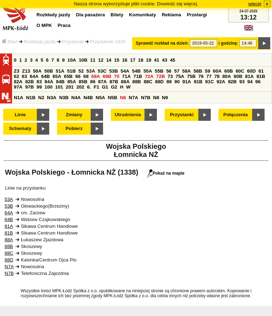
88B (136, 81)
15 (116, 60)
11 (93, 60)
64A (34, 76)
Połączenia (235, 114)
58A (186, 71)
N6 (123, 97)
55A (147, 71)
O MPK (44, 25)
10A (71, 60)
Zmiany (74, 114)
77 (209, 76)
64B (45, 76)
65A (56, 76)
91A (186, 81)
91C (209, 81)
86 (92, 81)
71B (138, 76)
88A (125, 81)
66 (78, 76)
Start (9, 41)
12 (100, 60)
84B (60, 81)
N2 (41, 97)
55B (159, 71)
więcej (254, 3)
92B (232, 81)
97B (29, 87)
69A (95, 76)
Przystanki (73, 41)
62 (16, 76)
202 (80, 87)
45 (172, 60)
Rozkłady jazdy (40, 41)
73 (170, 76)
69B (107, 76)
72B (160, 76)
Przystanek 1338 (107, 41)
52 (81, 71)
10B (83, 60)
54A (125, 71)
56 (168, 71)
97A (18, 87)
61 (261, 71)
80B (238, 76)
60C (240, 71)
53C (102, 71)
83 (39, 81)
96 (258, 81)
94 (250, 81)
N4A (76, 97)
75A (180, 76)
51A (60, 71)
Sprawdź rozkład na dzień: (162, 43)
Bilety (116, 14)
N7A (133, 97)
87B (113, 81)
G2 (114, 87)
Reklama (171, 14)
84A (49, 81)
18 (140, 60)
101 (59, 87)
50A (37, 71)
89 (169, 81)
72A (149, 76)
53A (90, 71)
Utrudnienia (128, 114)
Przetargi (197, 14)
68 (86, 76)
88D (159, 81)
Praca (64, 25)
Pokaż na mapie (166, 173)
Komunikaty (142, 14)
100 (48, 87)
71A (126, 76)
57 (177, 71)
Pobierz (74, 128)
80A (226, 76)
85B (83, 81)
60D (251, 71)
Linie (20, 114)
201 (70, 87)
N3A (52, 97)
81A (249, 76)
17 (132, 60)
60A (217, 71)
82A (18, 81)
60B (228, 71)
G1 (105, 87)
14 (109, 60)
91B (198, 81)
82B (29, 81)
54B (136, 71)
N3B (64, 97)
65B (68, 76)
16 (125, 60)
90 (177, 81)
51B (71, 71)
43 (164, 60)
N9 (165, 97)
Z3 (16, 71)
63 (24, 76)
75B (191, 76)
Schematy (20, 128)
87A (102, 81)
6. (89, 87)
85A (71, 81)
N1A (18, 97)
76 (201, 76)
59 (207, 71)
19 (148, 60)
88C (148, 81)
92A (220, 81)
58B (197, 71)
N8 (156, 97)
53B (113, 71)
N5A (100, 97)
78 (217, 76)
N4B (88, 97)
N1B (30, 97)
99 (39, 87)
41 (156, 60)
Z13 (26, 71)
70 (116, 76)
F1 (96, 87)
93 (242, 81)
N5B (112, 97)
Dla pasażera (90, 14)
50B (48, 71)
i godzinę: (228, 43)
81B (260, 76)
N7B (146, 97)
